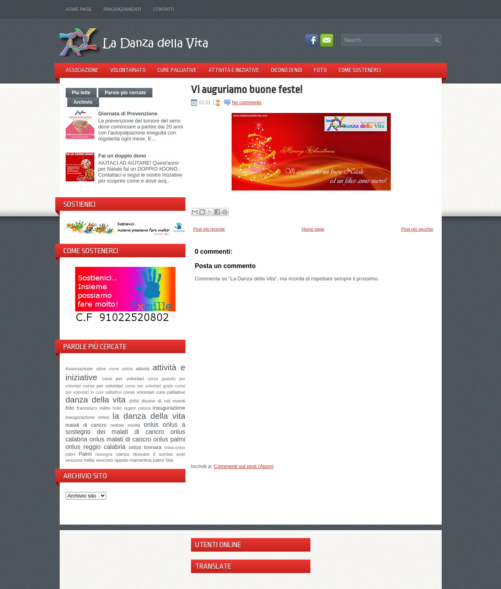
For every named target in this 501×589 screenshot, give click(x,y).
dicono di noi (156, 400)
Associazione (82, 70)
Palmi (85, 454)
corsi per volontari (123, 378)
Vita (169, 460)
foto (70, 408)
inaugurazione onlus (87, 417)
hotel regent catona (131, 408)
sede (180, 454)
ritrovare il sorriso (153, 454)
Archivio (83, 102)
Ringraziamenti (122, 9)
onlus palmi (169, 439)
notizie (117, 425)
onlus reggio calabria (96, 446)
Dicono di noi (286, 70)
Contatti (163, 9)
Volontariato (128, 70)
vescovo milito (80, 460)
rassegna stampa (112, 454)
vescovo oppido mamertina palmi (130, 460)
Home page (79, 9)
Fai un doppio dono (122, 156)
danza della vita (96, 399)
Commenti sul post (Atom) (243, 466)
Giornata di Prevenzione (128, 114)
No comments (246, 102)
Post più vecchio (417, 229)
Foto (320, 70)
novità (134, 425)
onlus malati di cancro (120, 439)
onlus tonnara (145, 447)
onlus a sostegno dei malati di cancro (125, 428)
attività (142, 368)
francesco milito (93, 407)
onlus (151, 424)
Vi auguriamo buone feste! (246, 89)
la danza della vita (149, 415)
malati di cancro (86, 425)
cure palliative (170, 392)
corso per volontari (103, 385)
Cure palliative (177, 70)
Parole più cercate (125, 92)
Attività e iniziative (234, 70)
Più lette (81, 92)
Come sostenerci (360, 70)
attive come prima (114, 369)
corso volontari (138, 392)
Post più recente (209, 229)
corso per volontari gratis (149, 386)
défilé (134, 401)
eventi (179, 400)
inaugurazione (169, 408)
